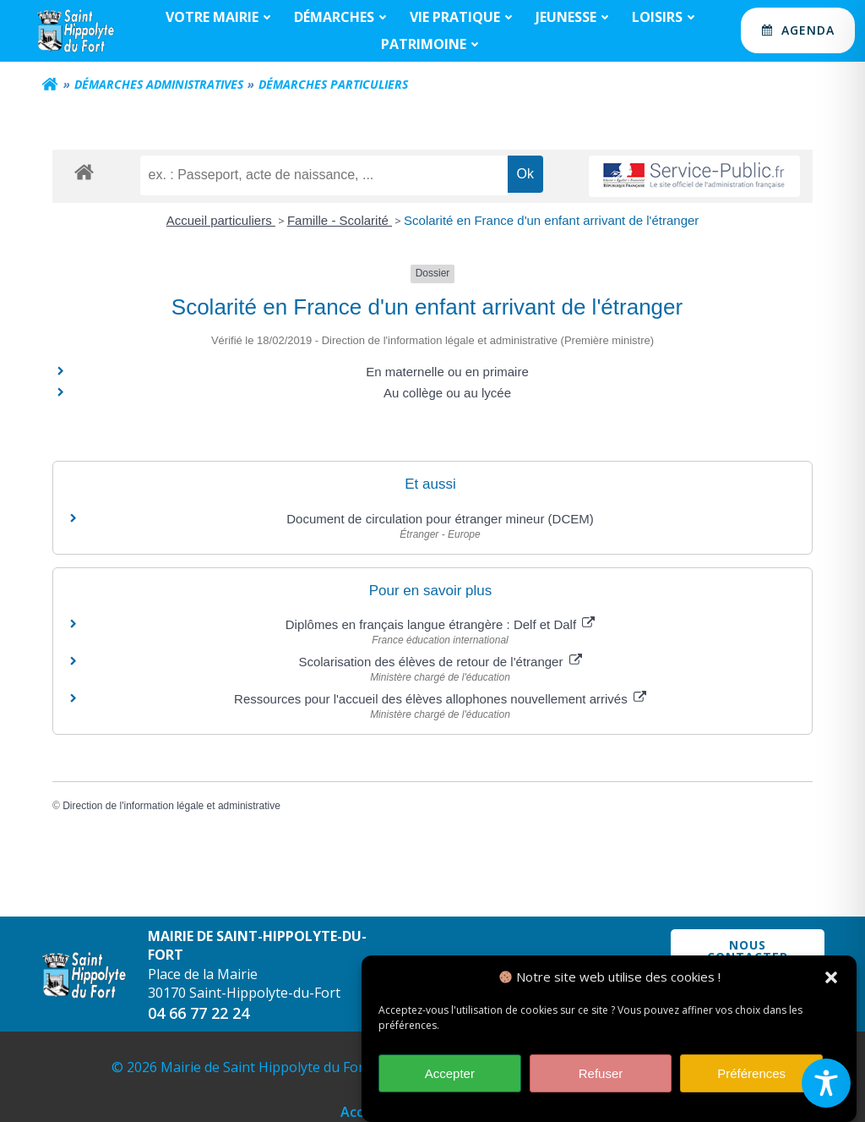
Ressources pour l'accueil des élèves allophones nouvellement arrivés (440, 699)
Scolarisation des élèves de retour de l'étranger (439, 661)
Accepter (450, 1080)
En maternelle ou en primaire (447, 371)
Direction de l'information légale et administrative (171, 806)
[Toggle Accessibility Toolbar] (826, 1083)
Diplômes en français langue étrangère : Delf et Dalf (441, 624)
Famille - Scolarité (339, 220)
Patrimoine (432, 44)
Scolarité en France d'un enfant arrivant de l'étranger (551, 220)
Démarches (342, 17)
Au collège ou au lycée (447, 393)
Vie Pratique (463, 17)
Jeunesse (574, 17)
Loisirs (665, 17)
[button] (831, 984)
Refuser (601, 1080)
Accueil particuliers (220, 220)
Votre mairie (220, 17)
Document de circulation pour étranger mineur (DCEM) (439, 519)
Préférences (751, 1080)
